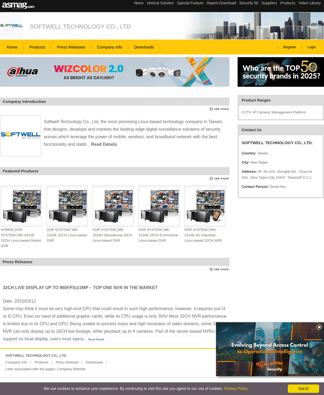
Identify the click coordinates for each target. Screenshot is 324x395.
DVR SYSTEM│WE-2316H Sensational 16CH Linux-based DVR (112, 235)
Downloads (144, 47)
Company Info (109, 47)
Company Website (71, 369)
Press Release (67, 362)
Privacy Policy (236, 388)
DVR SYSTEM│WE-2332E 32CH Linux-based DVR (67, 235)
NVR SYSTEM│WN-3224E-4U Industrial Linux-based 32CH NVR (203, 235)
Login (311, 47)
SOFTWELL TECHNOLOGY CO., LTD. (81, 26)
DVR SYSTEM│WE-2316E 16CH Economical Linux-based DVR (158, 235)
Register (289, 47)
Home (12, 47)
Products (37, 47)
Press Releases (71, 47)
